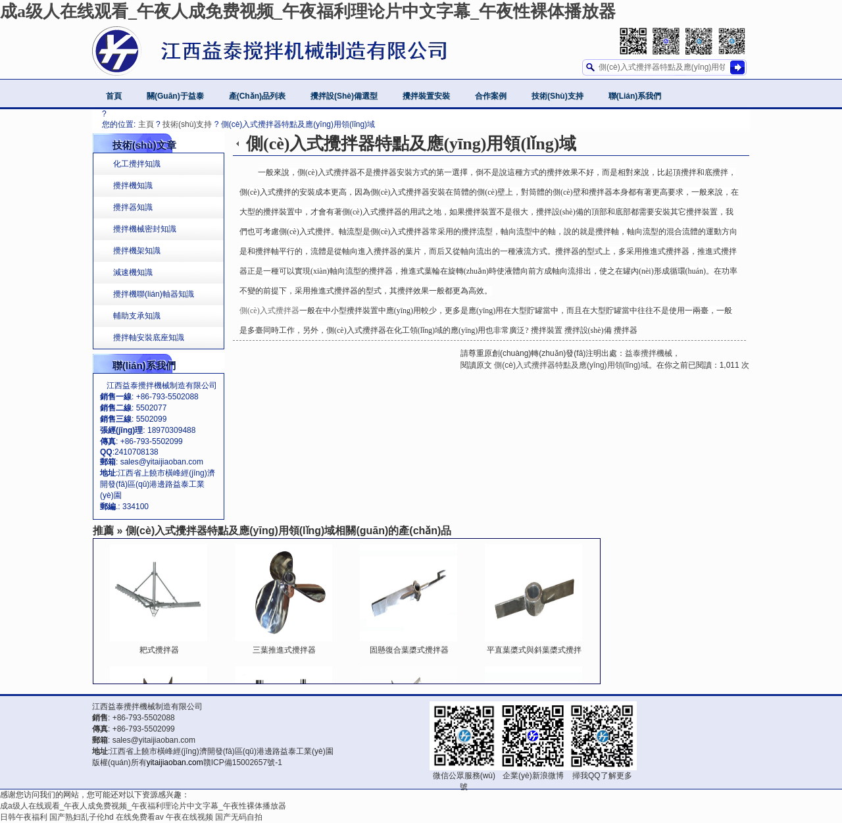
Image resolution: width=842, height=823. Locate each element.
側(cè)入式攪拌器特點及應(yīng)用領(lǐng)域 (570, 365)
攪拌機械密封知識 (144, 229)
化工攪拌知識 (137, 163)
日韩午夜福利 (23, 817)
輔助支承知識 (137, 315)
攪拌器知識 (133, 207)
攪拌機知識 (133, 185)
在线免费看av (140, 817)
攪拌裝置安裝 (426, 96)
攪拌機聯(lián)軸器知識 (153, 294)
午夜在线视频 (189, 817)
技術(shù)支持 (557, 96)
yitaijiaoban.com (175, 762)
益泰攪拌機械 (648, 353)
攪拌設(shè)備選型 (344, 96)
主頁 (146, 124)
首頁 (114, 96)
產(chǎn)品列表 (257, 96)
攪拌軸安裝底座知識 (148, 337)
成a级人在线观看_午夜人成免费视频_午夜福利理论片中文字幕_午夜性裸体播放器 (308, 11)
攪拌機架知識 (137, 250)
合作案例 (491, 96)
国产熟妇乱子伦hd (81, 817)
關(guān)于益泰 (175, 96)
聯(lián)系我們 (635, 96)
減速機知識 (133, 272)
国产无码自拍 (238, 817)
